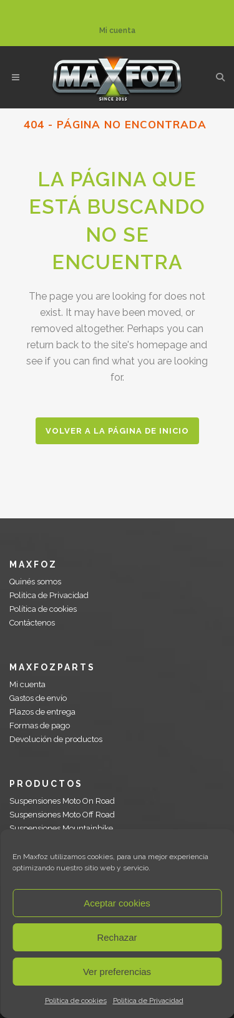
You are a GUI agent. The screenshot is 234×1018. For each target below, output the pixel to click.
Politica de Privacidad (148, 1000)
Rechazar (117, 937)
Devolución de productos (55, 739)
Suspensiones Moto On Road (62, 800)
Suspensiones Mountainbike (61, 828)
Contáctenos (32, 622)
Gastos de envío (38, 698)
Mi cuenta (117, 30)
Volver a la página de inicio (117, 430)
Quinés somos (35, 581)
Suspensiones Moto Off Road (62, 814)
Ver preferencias (117, 971)
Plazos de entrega (42, 711)
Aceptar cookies (117, 903)
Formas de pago (39, 725)
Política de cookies (76, 1000)
